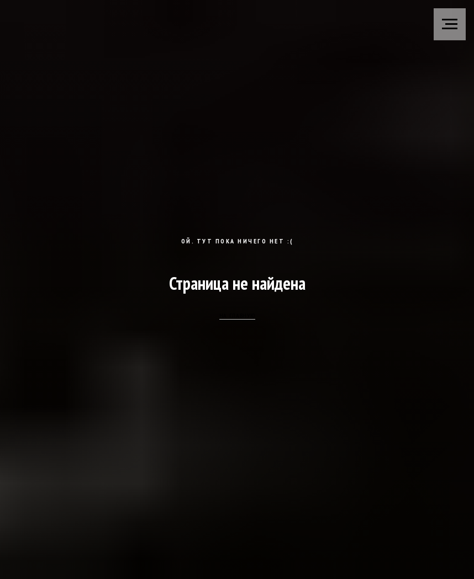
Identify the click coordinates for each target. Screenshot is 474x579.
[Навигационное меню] (449, 24)
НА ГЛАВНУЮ (237, 315)
